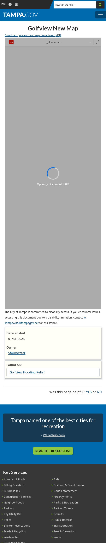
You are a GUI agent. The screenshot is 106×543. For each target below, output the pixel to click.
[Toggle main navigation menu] (100, 14)
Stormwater (17, 353)
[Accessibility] (10, 4)
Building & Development (69, 485)
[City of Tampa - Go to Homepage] (20, 14)
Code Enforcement (65, 491)
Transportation (63, 525)
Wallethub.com (54, 435)
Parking (9, 508)
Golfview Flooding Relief (27, 372)
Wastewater (11, 537)
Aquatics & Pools (14, 479)
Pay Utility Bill (12, 514)
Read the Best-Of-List (53, 451)
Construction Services (17, 496)
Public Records (63, 520)
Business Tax (12, 491)
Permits (59, 514)
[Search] (100, 4)
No (99, 391)
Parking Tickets (63, 508)
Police (7, 520)
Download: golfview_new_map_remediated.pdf (33, 35)
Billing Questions (14, 485)
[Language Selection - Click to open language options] (3, 4)
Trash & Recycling (15, 531)
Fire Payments (63, 496)
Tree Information (64, 531)
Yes (89, 391)
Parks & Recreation (66, 502)
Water (57, 537)
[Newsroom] (16, 4)
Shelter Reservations (17, 525)
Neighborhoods (14, 502)
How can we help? (64, 4)
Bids (56, 479)
